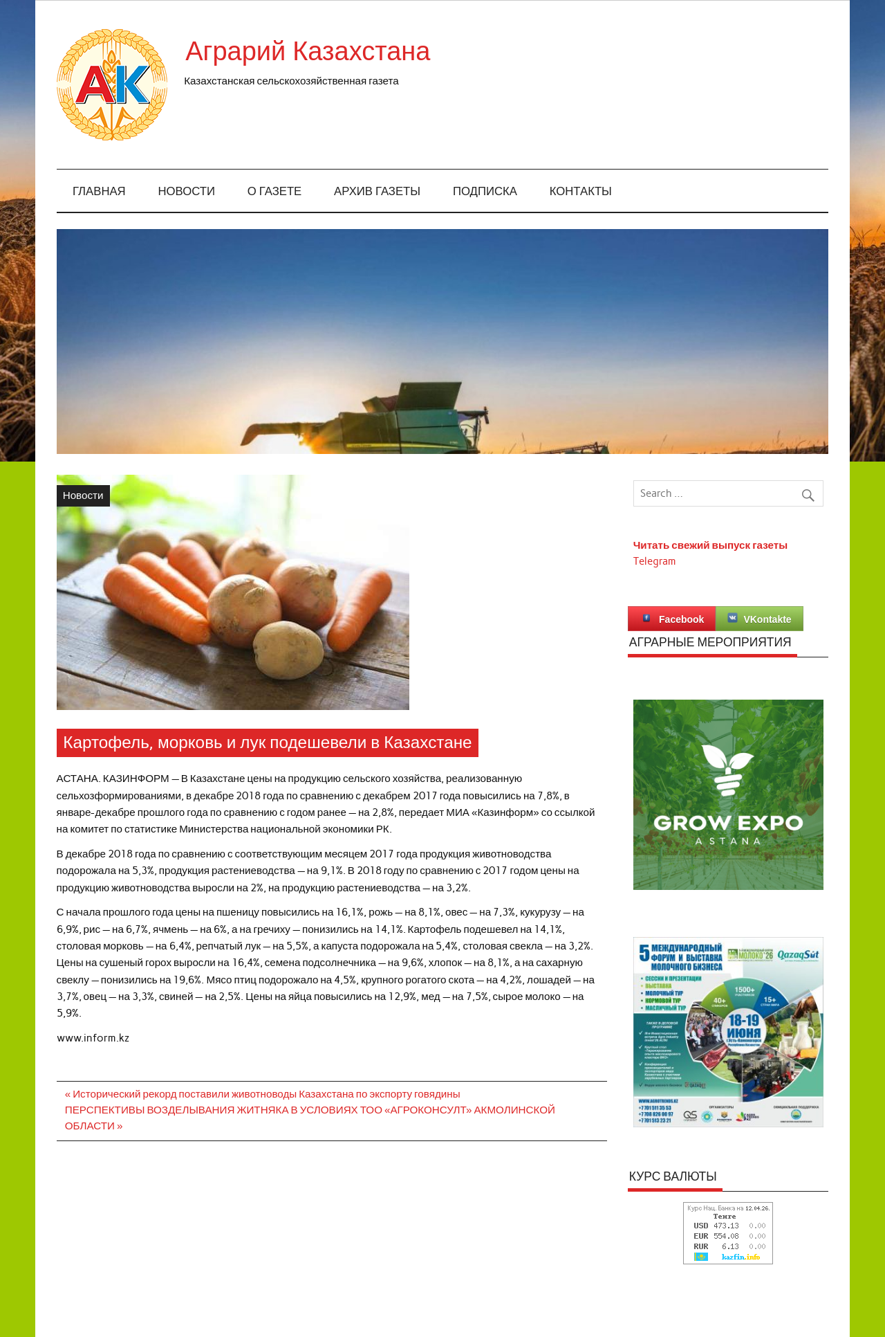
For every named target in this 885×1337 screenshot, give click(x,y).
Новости (186, 191)
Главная (99, 191)
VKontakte (759, 618)
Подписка (485, 191)
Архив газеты (377, 191)
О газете (275, 191)
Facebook (672, 618)
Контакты (581, 191)
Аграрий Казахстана (307, 51)
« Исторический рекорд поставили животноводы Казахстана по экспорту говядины (262, 1094)
